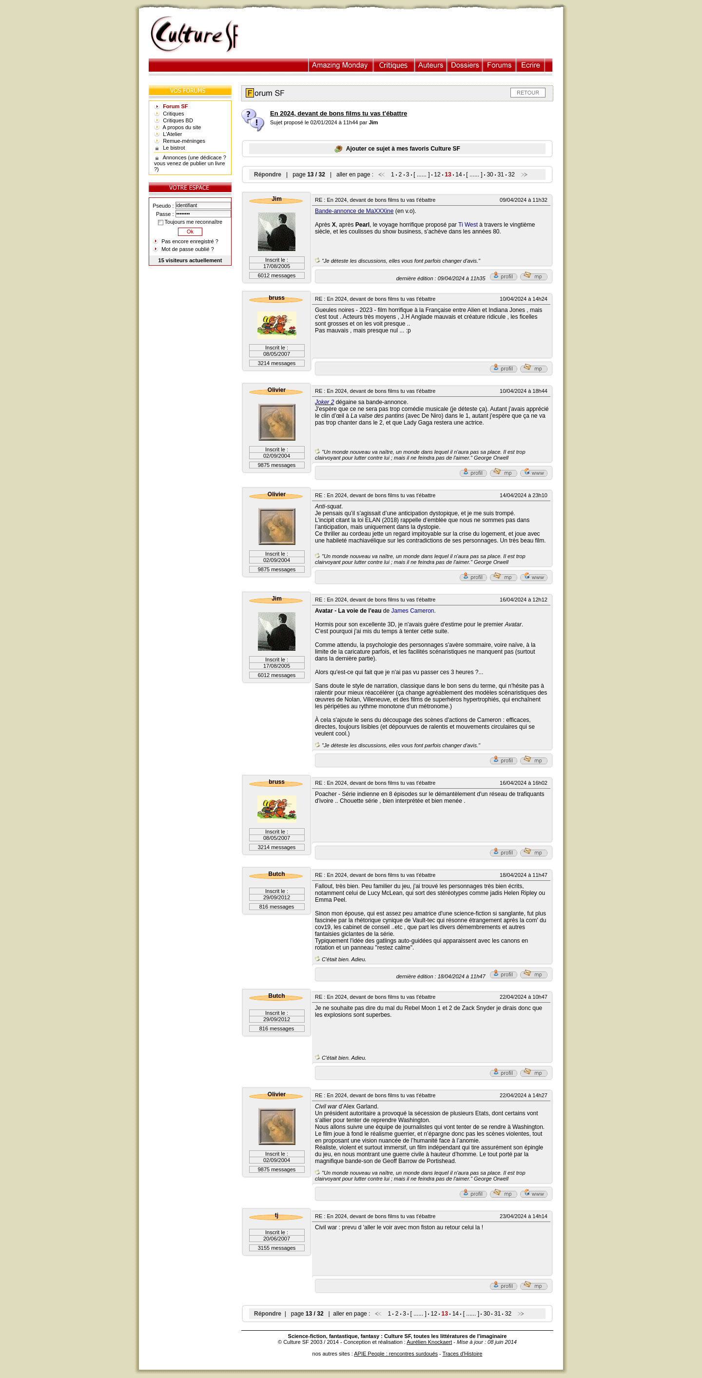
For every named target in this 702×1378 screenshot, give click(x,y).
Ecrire (530, 65)
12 (437, 174)
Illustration (341, 65)
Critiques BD (178, 120)
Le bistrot (174, 148)
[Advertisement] (406, 34)
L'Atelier (172, 134)
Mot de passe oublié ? (187, 249)
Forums (499, 65)
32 (511, 174)
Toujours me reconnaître (190, 222)
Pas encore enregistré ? (189, 241)
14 (458, 174)
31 (500, 174)
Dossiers (465, 65)
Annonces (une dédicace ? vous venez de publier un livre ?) (190, 163)
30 (490, 174)
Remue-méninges (184, 141)
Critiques (394, 65)
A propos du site (182, 127)
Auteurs (431, 65)
